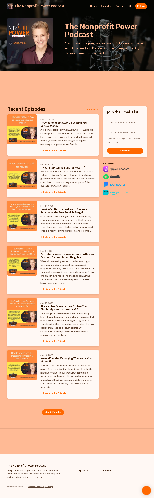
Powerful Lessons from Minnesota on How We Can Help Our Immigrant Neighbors (67, 256)
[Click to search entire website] (130, 6)
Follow (141, 6)
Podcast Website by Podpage (40, 487)
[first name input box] (125, 122)
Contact (120, 6)
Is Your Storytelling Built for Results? (62, 167)
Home (93, 6)
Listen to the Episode (53, 150)
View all (93, 109)
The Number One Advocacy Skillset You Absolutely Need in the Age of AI (63, 308)
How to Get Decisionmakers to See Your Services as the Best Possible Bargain (63, 211)
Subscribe (125, 150)
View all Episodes (53, 412)
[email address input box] (125, 132)
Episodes (106, 6)
